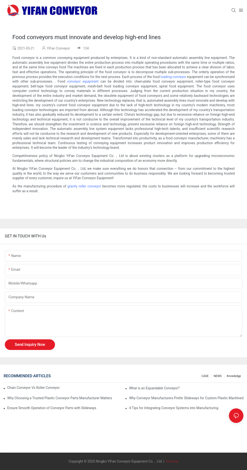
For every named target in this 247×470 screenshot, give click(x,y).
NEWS (218, 376)
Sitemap (171, 461)
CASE (205, 376)
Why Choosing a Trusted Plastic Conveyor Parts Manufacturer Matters (59, 398)
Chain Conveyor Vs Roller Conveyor (33, 388)
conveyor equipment (82, 81)
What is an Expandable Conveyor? (154, 388)
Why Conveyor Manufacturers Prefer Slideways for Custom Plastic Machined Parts (186, 398)
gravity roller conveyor (84, 186)
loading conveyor (173, 77)
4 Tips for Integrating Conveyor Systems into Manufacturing (173, 408)
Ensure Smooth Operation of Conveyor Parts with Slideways (51, 408)
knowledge (234, 376)
